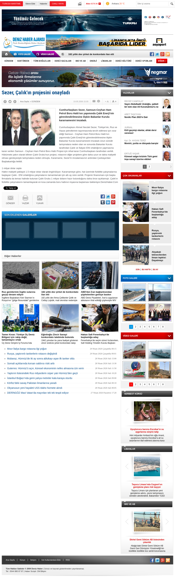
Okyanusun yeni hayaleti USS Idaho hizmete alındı (34, 387)
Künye (22, 560)
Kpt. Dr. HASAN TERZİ (142, 142)
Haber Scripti (30, 571)
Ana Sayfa (10, 560)
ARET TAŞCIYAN (142, 116)
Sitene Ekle (30, 4)
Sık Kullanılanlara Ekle (51, 560)
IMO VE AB (129, 504)
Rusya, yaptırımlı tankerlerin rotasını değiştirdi (32, 353)
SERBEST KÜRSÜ (133, 394)
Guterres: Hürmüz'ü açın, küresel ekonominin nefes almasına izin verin (45, 368)
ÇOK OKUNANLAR (132, 175)
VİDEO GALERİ (130, 336)
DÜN (138, 270)
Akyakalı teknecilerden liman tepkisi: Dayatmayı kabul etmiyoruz (160, 256)
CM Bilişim (41, 571)
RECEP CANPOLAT (142, 104)
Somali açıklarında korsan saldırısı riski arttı (31, 363)
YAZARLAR (128, 93)
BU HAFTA (146, 270)
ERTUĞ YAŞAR (142, 156)
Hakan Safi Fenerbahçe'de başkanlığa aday (160, 213)
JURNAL (142, 130)
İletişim (33, 560)
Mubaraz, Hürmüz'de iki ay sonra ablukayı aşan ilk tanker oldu (41, 358)
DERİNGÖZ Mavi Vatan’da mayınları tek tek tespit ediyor (38, 392)
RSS (68, 560)
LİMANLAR (129, 449)
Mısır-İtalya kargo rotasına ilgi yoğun (27, 348)
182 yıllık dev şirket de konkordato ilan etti (91, 54)
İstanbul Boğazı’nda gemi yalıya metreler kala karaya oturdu (39, 378)
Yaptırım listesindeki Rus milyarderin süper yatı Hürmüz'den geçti (42, 373)
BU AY (155, 270)
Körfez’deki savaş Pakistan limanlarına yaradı (32, 383)
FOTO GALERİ (130, 278)
